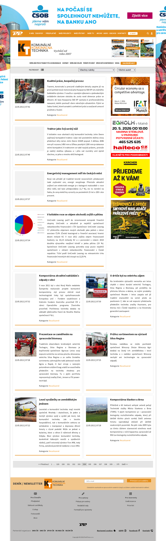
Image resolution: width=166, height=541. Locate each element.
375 (118, 464)
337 (100, 464)
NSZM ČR (69, 530)
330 (63, 464)
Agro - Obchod (109, 33)
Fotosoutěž (35, 514)
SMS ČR (43, 530)
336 (95, 464)
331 (68, 464)
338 (105, 464)
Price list (130, 505)
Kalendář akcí (129, 63)
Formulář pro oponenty (83, 510)
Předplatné (51, 33)
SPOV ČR (50, 530)
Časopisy (39, 33)
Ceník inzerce (130, 501)
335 (89, 464)
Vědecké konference (105, 63)
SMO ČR (35, 530)
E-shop (35, 509)
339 (111, 464)
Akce (35, 518)
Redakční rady (83, 505)
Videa (117, 63)
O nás (31, 33)
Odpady (65, 63)
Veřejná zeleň (76, 63)
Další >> (125, 464)
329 (57, 464)
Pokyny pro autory (83, 501)
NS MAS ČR (60, 530)
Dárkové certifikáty (35, 505)
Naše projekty (66, 33)
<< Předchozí (43, 464)
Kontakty (122, 33)
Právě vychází (89, 63)
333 (79, 464)
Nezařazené (62, 115)
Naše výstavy (80, 33)
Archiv (99, 33)
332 (73, 464)
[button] (139, 481)
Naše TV (91, 33)
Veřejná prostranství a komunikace (45, 63)
